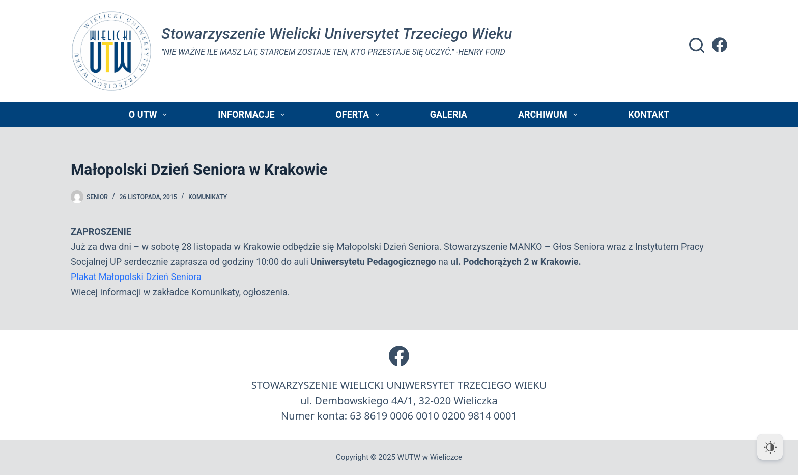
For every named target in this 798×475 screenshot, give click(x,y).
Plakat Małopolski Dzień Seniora (136, 276)
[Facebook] (719, 44)
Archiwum (549, 114)
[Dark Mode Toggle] (770, 447)
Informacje (253, 114)
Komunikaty (207, 197)
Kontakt (648, 114)
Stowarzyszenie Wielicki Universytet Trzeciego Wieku (336, 33)
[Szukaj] (696, 45)
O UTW (150, 114)
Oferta (359, 114)
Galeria (448, 114)
